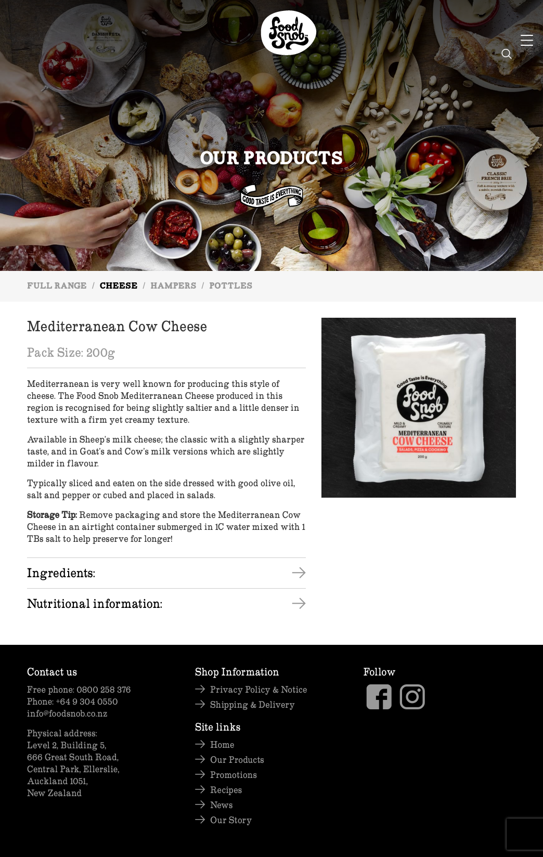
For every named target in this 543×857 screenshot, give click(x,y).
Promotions (233, 774)
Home (222, 744)
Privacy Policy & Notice (258, 689)
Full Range (57, 286)
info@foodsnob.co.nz (67, 713)
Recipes (226, 789)
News (221, 804)
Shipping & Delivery (252, 704)
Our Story (231, 819)
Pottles (230, 286)
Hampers (173, 286)
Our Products (237, 759)
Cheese (119, 286)
